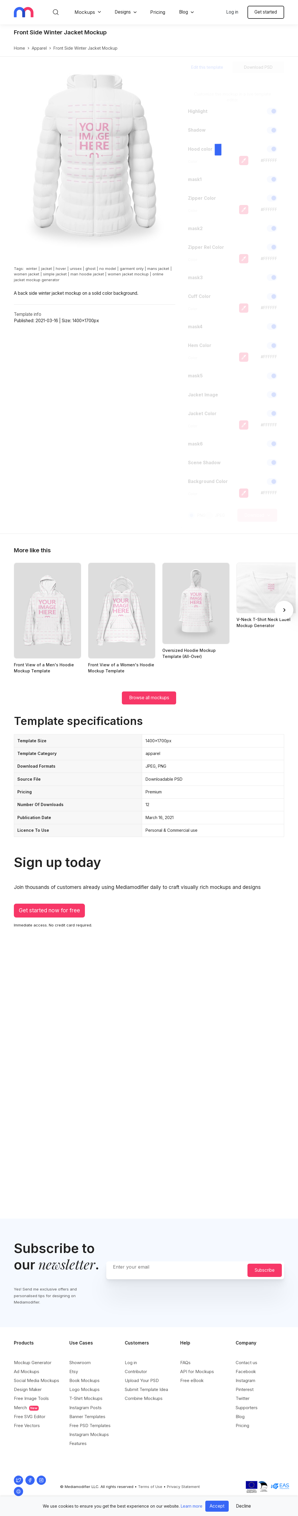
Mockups (84, 12)
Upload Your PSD (142, 1380)
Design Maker (28, 1389)
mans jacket (158, 268)
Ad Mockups (26, 1371)
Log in (232, 12)
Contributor (136, 1371)
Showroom (80, 1362)
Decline (243, 1506)
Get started (265, 12)
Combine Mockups (144, 1398)
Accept (217, 1506)
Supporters (247, 1407)
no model (107, 268)
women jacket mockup (128, 274)
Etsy (73, 1371)
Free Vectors (27, 1425)
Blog (183, 12)
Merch (26, 1408)
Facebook (246, 1371)
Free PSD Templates (90, 1425)
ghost (90, 268)
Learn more (191, 1506)
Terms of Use (150, 1486)
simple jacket (55, 274)
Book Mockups (84, 1380)
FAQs (185, 1362)
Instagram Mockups (89, 1434)
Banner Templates (87, 1416)
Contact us (246, 1362)
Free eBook (192, 1380)
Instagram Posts (85, 1407)
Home (19, 48)
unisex (76, 268)
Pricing (157, 12)
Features (78, 1443)
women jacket (26, 274)
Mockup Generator (32, 1362)
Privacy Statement (183, 1486)
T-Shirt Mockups (86, 1398)
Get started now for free (49, 910)
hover (61, 268)
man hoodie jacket (87, 274)
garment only (132, 268)
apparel (39, 48)
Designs (123, 12)
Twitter (242, 1398)
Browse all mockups (149, 697)
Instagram (245, 1380)
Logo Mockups (84, 1389)
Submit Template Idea (146, 1389)
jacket (46, 268)
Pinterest (245, 1389)
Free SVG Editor (29, 1416)
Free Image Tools (31, 1398)
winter (31, 268)
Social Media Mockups (36, 1380)
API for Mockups (197, 1371)
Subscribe (265, 1270)
